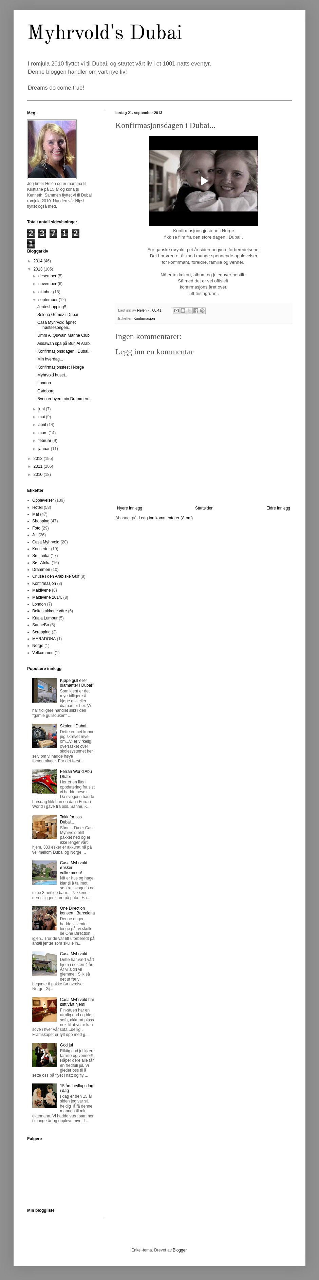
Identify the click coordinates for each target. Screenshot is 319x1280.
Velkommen (43, 652)
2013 (39, 269)
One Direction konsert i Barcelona (77, 910)
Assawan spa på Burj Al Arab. (64, 343)
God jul (66, 1045)
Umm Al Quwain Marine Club (63, 335)
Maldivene (41, 590)
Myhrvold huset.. (52, 375)
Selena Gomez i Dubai (57, 314)
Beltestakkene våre (49, 611)
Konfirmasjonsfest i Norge (60, 367)
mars (43, 432)
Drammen (41, 569)
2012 (39, 458)
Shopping (41, 521)
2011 (39, 466)
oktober (45, 292)
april (42, 424)
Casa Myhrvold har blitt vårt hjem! (77, 1002)
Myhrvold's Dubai (104, 33)
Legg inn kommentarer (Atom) (166, 518)
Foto (36, 528)
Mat (35, 514)
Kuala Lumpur (45, 618)
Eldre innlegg (278, 508)
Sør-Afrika (41, 562)
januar (44, 448)
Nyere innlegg (129, 508)
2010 (39, 474)
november (48, 283)
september (48, 299)
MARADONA (44, 638)
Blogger (180, 1250)
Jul (34, 535)
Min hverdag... (50, 359)
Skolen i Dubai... (75, 726)
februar (45, 440)
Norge (37, 645)
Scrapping (41, 632)
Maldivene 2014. (47, 597)
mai (42, 416)
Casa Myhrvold (45, 542)
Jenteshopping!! (51, 306)
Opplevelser (43, 500)
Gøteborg (46, 391)
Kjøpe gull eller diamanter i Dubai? (77, 683)
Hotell (37, 507)
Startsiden (204, 508)
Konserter (41, 548)
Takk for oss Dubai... (71, 819)
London (44, 383)
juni (42, 409)
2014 (39, 261)
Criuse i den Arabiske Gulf (55, 576)
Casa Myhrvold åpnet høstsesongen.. (56, 325)
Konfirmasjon (144, 318)
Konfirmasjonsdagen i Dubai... (64, 351)
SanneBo (40, 625)
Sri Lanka (41, 555)
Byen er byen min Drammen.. (63, 398)
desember (48, 276)
